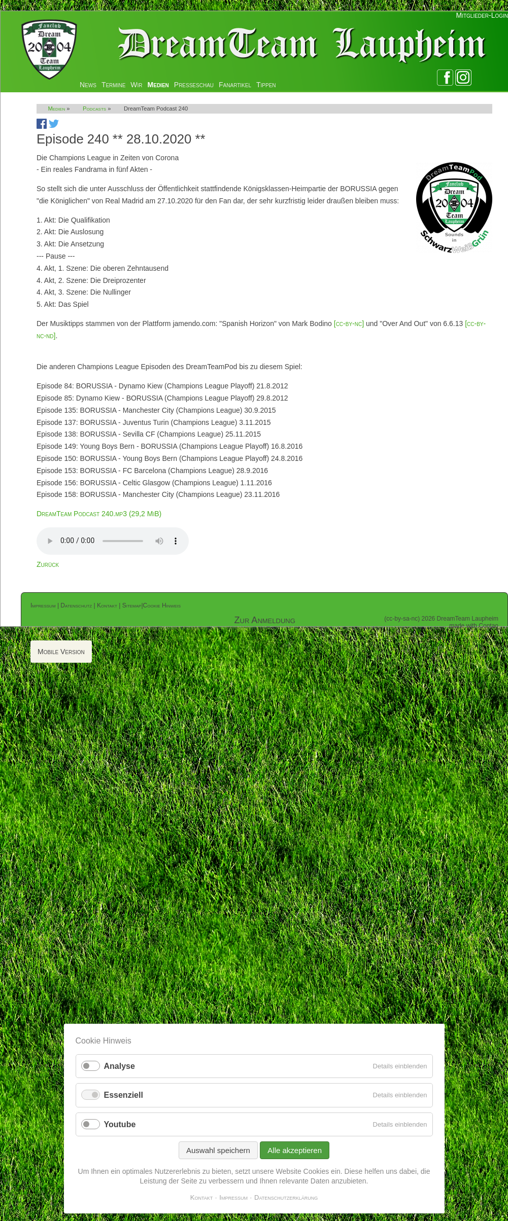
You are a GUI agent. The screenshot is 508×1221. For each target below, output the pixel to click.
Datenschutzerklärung (286, 1197)
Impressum (43, 605)
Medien (158, 85)
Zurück (48, 564)
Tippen (266, 85)
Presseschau (194, 85)
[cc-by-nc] (349, 323)
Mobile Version (61, 652)
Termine (113, 85)
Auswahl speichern (218, 1150)
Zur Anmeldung (264, 620)
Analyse (119, 1066)
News (88, 85)
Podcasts (94, 108)
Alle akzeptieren (294, 1150)
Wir (136, 85)
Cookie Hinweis (162, 605)
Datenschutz (76, 605)
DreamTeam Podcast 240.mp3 (99, 514)
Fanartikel (235, 85)
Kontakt (107, 605)
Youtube (120, 1124)
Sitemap (132, 605)
